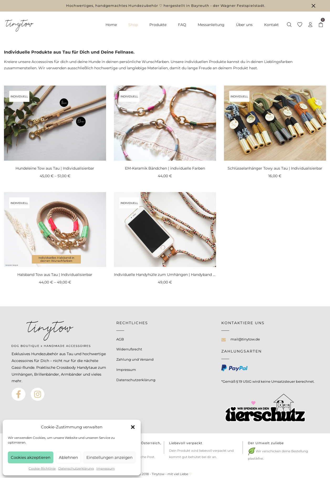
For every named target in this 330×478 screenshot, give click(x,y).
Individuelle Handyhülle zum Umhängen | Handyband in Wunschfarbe (178, 274)
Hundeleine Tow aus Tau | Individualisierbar (54, 168)
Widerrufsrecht (129, 349)
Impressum (105, 468)
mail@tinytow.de (245, 339)
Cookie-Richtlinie (42, 468)
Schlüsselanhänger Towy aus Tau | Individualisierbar (275, 168)
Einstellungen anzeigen (109, 457)
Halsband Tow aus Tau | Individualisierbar (54, 274)
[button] (132, 427)
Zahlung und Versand (135, 359)
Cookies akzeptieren (30, 457)
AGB (120, 339)
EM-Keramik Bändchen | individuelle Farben (165, 168)
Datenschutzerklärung (76, 468)
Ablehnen (68, 457)
